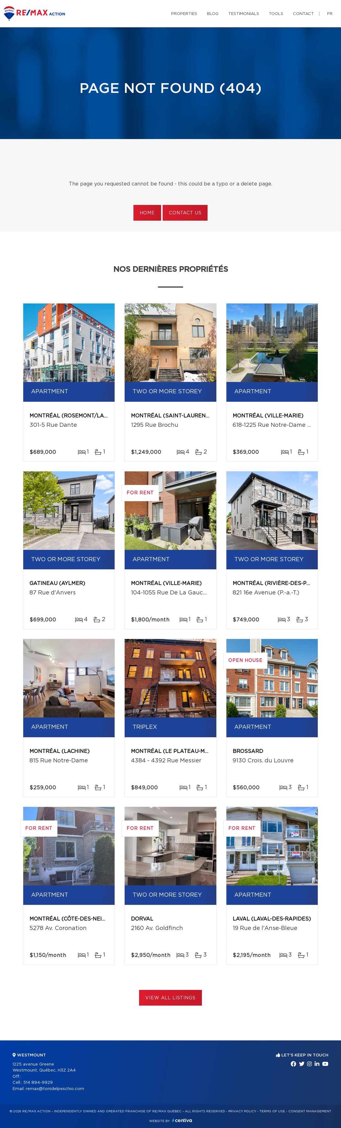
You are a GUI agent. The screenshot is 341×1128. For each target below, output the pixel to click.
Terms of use (272, 1111)
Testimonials (243, 14)
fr (330, 14)
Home (147, 213)
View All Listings (170, 998)
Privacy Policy (242, 1111)
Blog (213, 14)
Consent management (309, 1111)
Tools (276, 14)
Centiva (182, 1120)
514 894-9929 (38, 1083)
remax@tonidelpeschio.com (55, 1089)
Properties (184, 14)
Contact (303, 14)
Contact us (185, 213)
